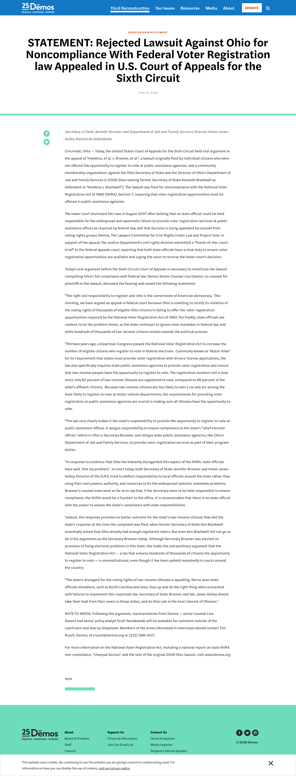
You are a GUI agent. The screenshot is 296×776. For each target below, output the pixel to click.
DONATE (252, 7)
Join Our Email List (120, 744)
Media (211, 8)
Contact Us (159, 732)
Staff (68, 744)
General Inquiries (163, 738)
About (228, 8)
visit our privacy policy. (114, 768)
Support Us (115, 732)
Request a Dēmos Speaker (169, 750)
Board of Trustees (77, 738)
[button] (46, 133)
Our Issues (165, 8)
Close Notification (266, 765)
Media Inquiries (161, 744)
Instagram (255, 733)
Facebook (239, 733)
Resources (190, 8)
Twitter (247, 733)
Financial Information (122, 738)
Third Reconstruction (130, 8)
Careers (70, 750)
